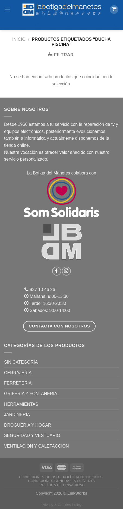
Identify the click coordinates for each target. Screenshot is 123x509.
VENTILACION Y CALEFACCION (36, 446)
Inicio (19, 39)
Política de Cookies (83, 477)
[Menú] (7, 9)
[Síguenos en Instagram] (66, 271)
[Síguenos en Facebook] (56, 271)
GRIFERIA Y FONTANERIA (30, 393)
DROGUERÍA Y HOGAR (27, 425)
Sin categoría (21, 362)
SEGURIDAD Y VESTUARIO (32, 435)
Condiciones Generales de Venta (61, 481)
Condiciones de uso (39, 477)
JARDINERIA (17, 414)
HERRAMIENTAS (21, 404)
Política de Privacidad (62, 485)
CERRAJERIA (17, 372)
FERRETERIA (17, 383)
